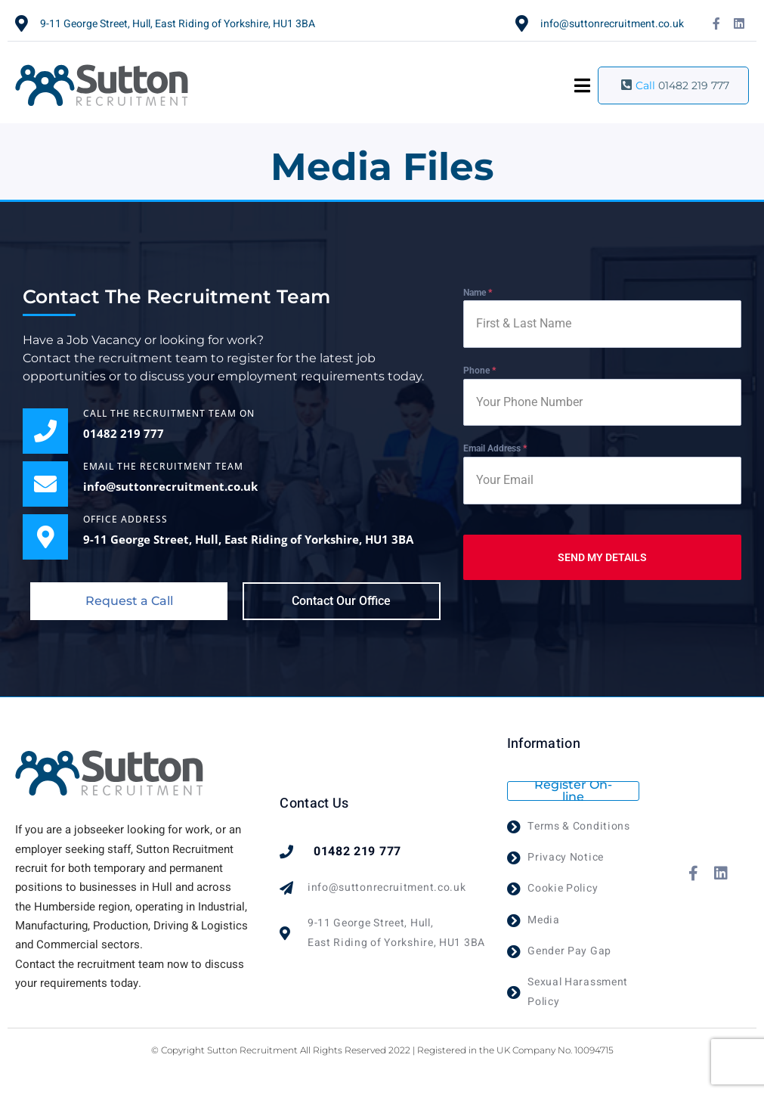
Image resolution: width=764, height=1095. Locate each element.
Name (477, 292)
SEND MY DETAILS (602, 557)
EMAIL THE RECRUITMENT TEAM (163, 466)
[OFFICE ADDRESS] (45, 537)
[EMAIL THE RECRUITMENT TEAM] (45, 484)
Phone (479, 370)
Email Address (495, 448)
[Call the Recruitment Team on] (45, 431)
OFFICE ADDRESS (125, 519)
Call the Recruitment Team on (169, 413)
